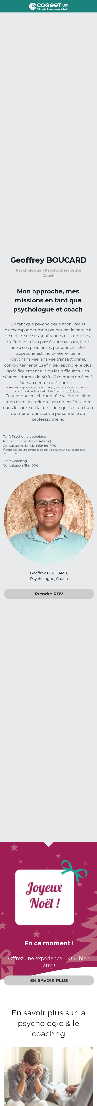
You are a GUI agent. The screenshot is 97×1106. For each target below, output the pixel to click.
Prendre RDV (49, 593)
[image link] (48, 6)
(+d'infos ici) (73, 391)
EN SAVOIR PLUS (49, 980)
